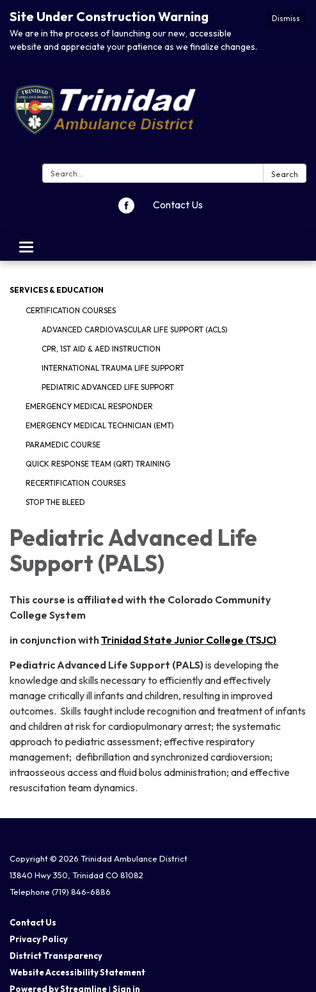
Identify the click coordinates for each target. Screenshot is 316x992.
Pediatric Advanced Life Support (108, 387)
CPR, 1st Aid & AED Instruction (101, 348)
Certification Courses (71, 310)
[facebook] (126, 209)
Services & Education (57, 290)
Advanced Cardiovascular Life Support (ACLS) (135, 329)
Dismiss (286, 18)
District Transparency (56, 955)
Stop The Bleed (55, 502)
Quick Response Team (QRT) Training (98, 464)
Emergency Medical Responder (89, 406)
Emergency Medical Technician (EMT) (100, 425)
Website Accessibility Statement (77, 972)
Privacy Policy (39, 939)
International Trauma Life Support (113, 368)
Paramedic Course (63, 444)
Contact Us (178, 204)
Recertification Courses (75, 483)
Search (284, 174)
